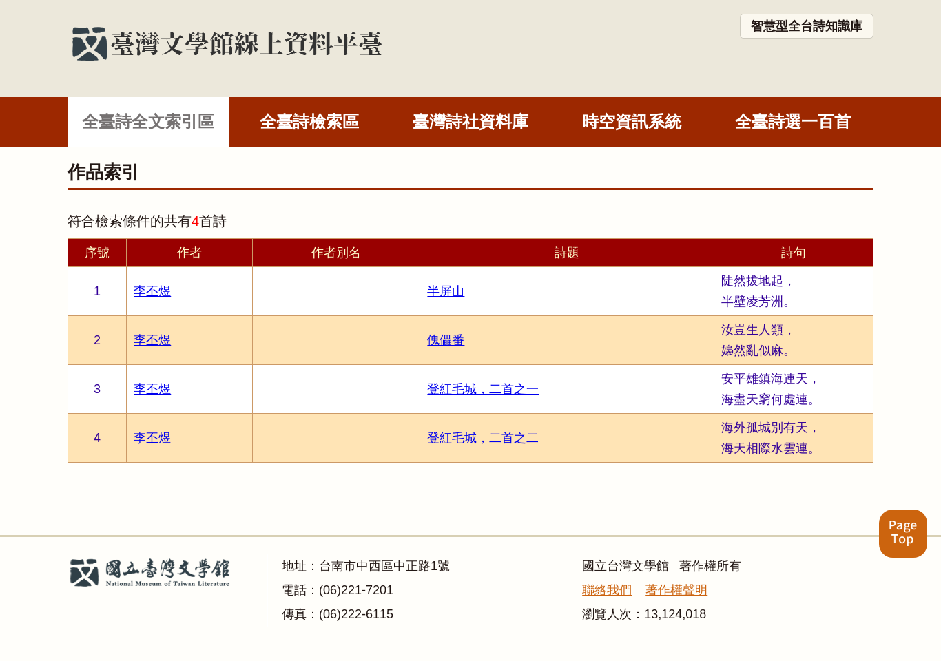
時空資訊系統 (631, 121)
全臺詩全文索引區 (148, 121)
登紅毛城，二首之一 (483, 389)
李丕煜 (152, 291)
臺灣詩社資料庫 (470, 121)
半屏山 (445, 291)
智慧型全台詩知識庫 (806, 26)
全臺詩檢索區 (309, 121)
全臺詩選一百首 (793, 121)
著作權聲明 (676, 590)
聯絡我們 (607, 590)
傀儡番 (445, 340)
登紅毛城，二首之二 (483, 438)
